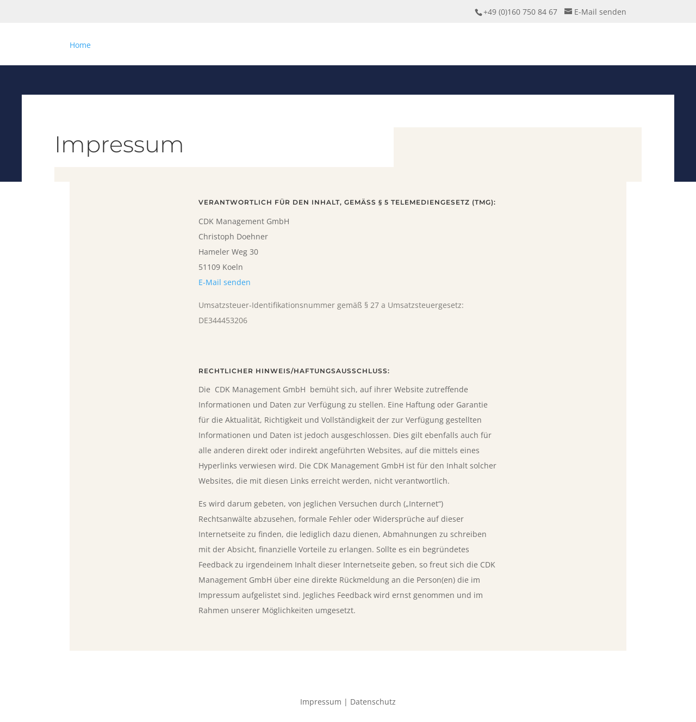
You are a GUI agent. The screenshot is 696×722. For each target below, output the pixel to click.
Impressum (320, 701)
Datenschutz (373, 701)
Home (80, 45)
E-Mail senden (224, 282)
